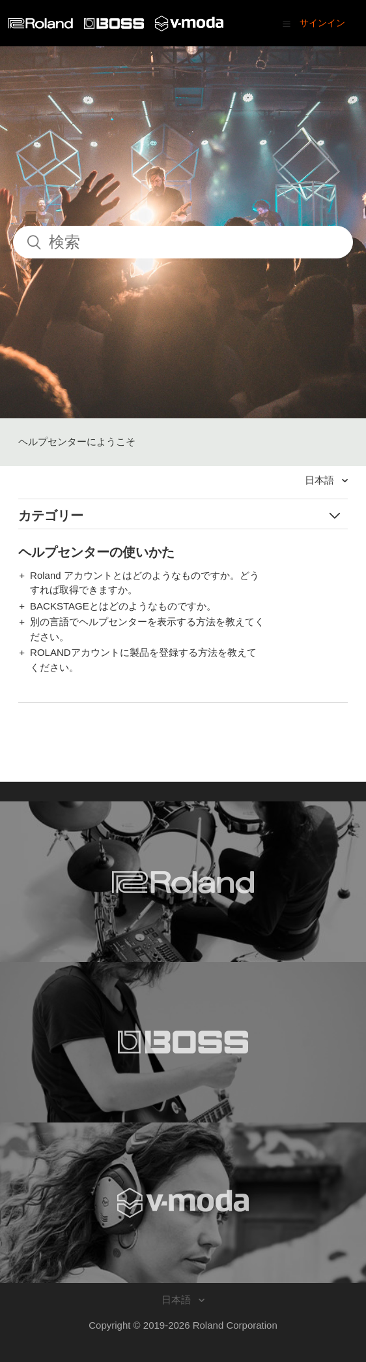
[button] (286, 23)
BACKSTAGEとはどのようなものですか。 (123, 605)
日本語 (321, 480)
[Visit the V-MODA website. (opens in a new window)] (183, 1202)
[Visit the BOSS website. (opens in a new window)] (183, 1042)
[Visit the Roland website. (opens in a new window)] (183, 881)
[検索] (183, 242)
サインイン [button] (322, 23)
